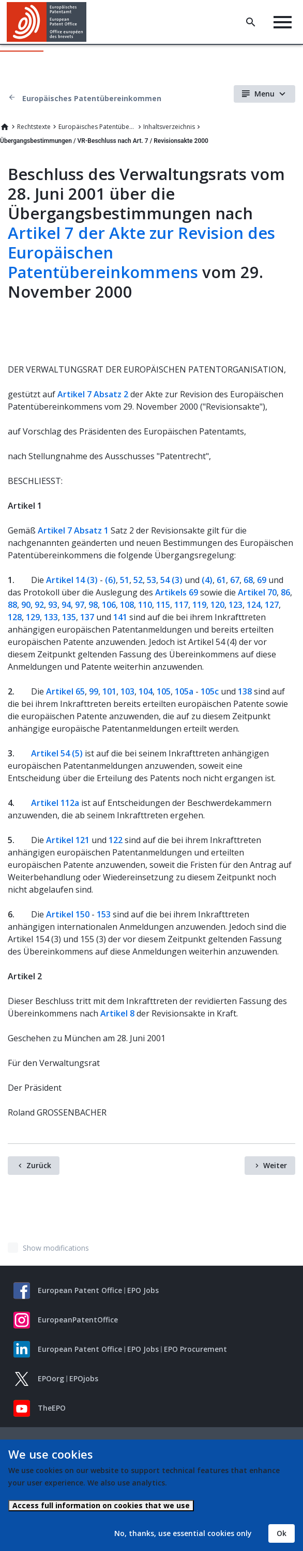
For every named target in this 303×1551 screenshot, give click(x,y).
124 (254, 604)
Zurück (38, 1165)
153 (104, 914)
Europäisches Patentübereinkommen (91, 98)
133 (51, 617)
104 (146, 691)
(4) (207, 580)
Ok (281, 1533)
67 (234, 580)
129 (33, 617)
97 (79, 604)
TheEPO (52, 1408)
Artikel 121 (67, 840)
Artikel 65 (65, 691)
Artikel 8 (117, 1013)
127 (272, 604)
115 (163, 604)
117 (181, 604)
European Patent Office (80, 1290)
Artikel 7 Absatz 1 (73, 530)
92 (39, 604)
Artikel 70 (257, 592)
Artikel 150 (67, 914)
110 (145, 604)
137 (87, 617)
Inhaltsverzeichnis (169, 126)
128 (15, 617)
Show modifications (56, 1248)
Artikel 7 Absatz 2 (92, 394)
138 (245, 691)
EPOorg (51, 1378)
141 (120, 617)
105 (164, 691)
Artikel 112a (55, 803)
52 (138, 580)
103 (127, 691)
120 (217, 604)
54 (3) (171, 580)
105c (210, 691)
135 (69, 617)
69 (261, 580)
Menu (264, 94)
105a (184, 691)
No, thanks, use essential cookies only (183, 1533)
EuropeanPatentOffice (78, 1319)
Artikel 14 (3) (72, 580)
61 (221, 580)
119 (199, 604)
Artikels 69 (176, 592)
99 (93, 691)
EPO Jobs (143, 1290)
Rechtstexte (34, 126)
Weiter (275, 1165)
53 (151, 580)
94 (66, 604)
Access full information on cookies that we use (101, 1505)
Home (4, 127)
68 (248, 580)
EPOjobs (83, 1378)
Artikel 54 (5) (57, 753)
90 (26, 604)
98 (93, 604)
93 (52, 604)
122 (116, 840)
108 (127, 604)
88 (12, 604)
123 (236, 604)
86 (285, 592)
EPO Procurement (195, 1349)
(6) (110, 580)
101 (109, 691)
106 (109, 604)
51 (124, 580)
